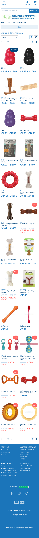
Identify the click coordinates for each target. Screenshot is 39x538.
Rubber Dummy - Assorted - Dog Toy (9, 357)
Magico (12, 527)
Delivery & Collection (27, 450)
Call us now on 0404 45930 (19, 510)
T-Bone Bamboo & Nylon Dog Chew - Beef (9, 99)
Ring (2, 192)
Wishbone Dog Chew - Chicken (27, 260)
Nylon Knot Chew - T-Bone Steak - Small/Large (28, 392)
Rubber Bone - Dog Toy (27, 224)
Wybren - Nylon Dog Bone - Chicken (9, 291)
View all (9, 42)
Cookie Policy (25, 470)
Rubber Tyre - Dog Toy (8, 424)
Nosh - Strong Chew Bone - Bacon (28, 161)
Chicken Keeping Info (8, 475)
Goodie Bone (24, 130)
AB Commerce (28, 527)
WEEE (22, 459)
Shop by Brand (25, 454)
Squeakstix (4, 326)
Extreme (22, 69)
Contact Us (5, 452)
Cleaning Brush (25, 326)
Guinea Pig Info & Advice (9, 473)
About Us (4, 450)
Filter (19, 27)
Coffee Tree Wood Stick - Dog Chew (28, 99)
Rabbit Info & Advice (8, 470)
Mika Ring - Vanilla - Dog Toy (28, 425)
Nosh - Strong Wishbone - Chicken (9, 161)
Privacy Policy (25, 468)
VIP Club (4, 454)
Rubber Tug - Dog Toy (8, 391)
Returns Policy (25, 452)
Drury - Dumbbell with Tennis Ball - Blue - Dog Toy (27, 358)
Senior (3, 130)
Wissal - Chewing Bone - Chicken (9, 260)
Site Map (23, 457)
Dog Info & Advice (7, 466)
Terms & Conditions (27, 466)
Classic (3, 69)
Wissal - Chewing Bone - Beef (28, 192)
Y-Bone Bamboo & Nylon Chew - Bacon (28, 291)
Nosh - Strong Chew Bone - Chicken (9, 224)
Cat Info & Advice (7, 468)
